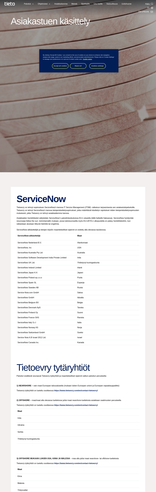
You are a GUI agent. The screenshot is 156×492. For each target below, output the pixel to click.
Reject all (78, 66)
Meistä (74, 4)
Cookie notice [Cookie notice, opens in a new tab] (87, 59)
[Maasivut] (150, 7)
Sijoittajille (85, 4)
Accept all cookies (60, 66)
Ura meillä (98, 4)
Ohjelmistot (43, 4)
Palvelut (27, 4)
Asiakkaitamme (61, 4)
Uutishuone (127, 4)
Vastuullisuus (112, 4)
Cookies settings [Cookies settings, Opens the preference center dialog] (97, 66)
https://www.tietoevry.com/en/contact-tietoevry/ (76, 391)
